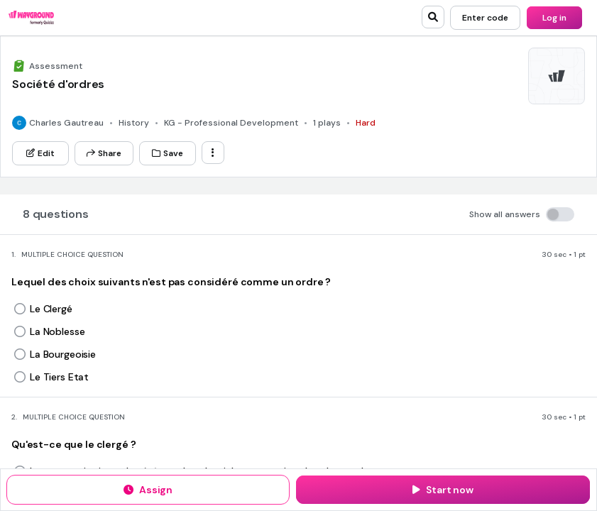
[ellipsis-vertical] (213, 152)
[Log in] (554, 18)
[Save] (167, 153)
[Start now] (443, 490)
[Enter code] (485, 18)
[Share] (104, 153)
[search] (433, 17)
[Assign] (148, 490)
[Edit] (40, 153)
